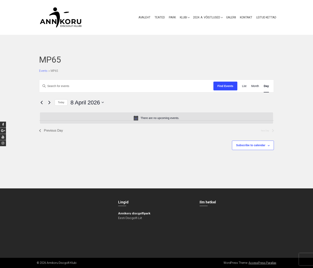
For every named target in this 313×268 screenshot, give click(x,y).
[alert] (156, 118)
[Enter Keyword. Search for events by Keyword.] (126, 86)
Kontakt (246, 17)
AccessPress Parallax (262, 262)
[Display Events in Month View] (255, 86)
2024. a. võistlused (206, 17)
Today (61, 102)
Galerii (231, 17)
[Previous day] (41, 102)
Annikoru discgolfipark (134, 213)
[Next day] (49, 102)
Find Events (225, 86)
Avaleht (145, 17)
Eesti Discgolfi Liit (130, 218)
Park (172, 17)
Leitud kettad (266, 17)
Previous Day (51, 130)
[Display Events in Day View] (266, 86)
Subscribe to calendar (250, 145)
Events (43, 70)
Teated (160, 17)
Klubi (183, 17)
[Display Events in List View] (244, 86)
